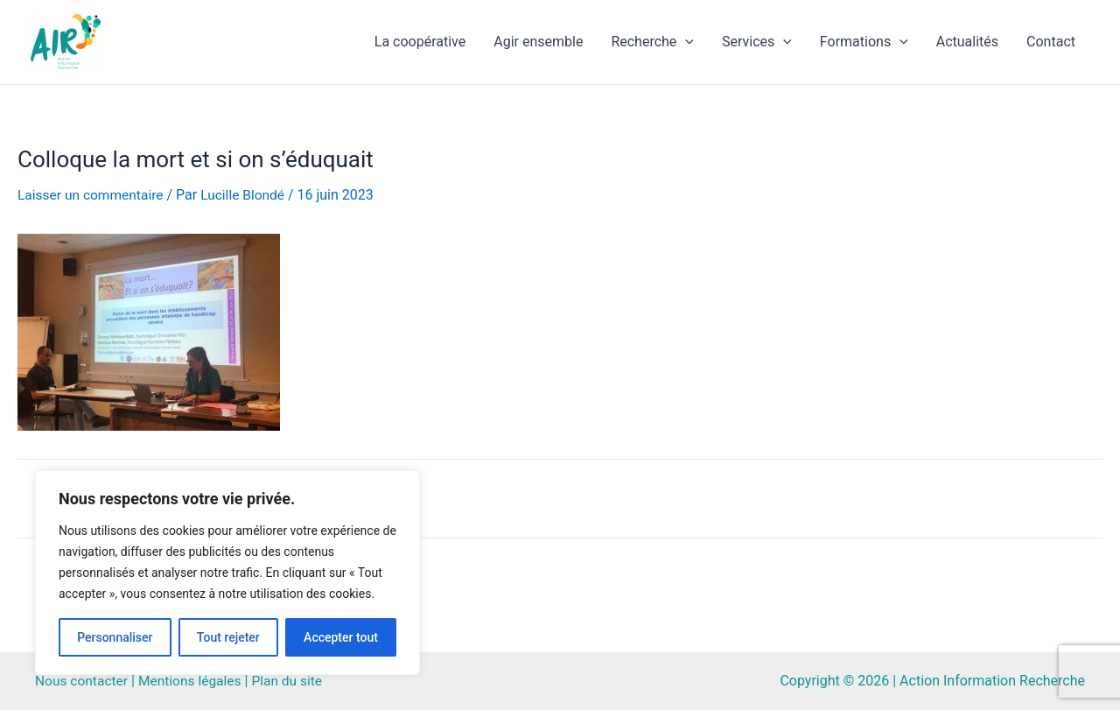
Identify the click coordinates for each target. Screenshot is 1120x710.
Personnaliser (114, 637)
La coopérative (420, 41)
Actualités (967, 41)
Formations (864, 42)
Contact (1050, 41)
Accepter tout (341, 637)
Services (757, 42)
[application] (685, 42)
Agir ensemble (538, 41)
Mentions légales (194, 680)
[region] (227, 572)
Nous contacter (82, 680)
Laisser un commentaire (93, 198)
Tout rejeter (228, 637)
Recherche (652, 42)
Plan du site (293, 680)
